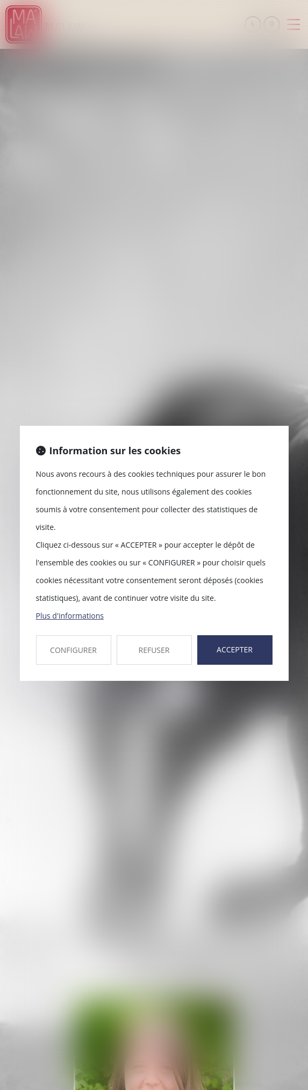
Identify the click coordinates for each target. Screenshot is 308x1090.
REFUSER (154, 650)
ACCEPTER (235, 649)
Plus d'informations (70, 616)
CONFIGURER (73, 650)
